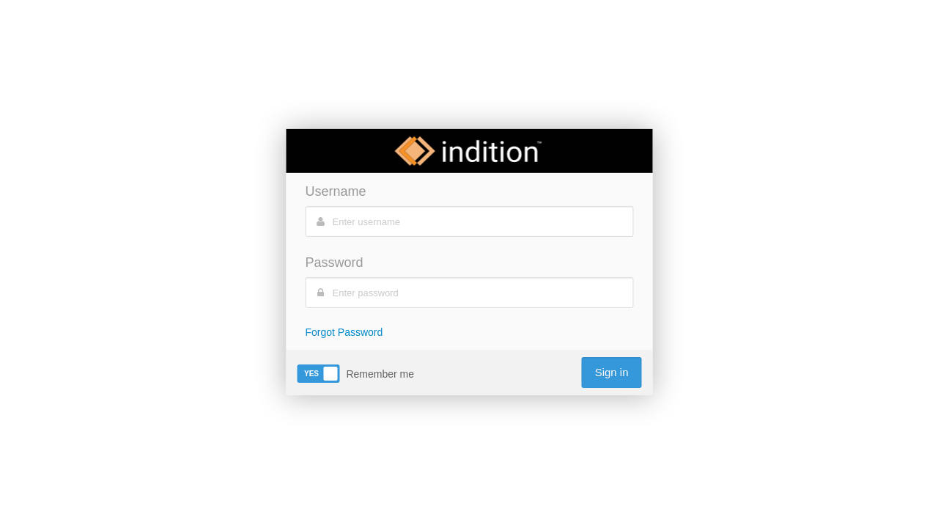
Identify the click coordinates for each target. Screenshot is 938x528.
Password (334, 262)
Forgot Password (344, 332)
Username (336, 191)
